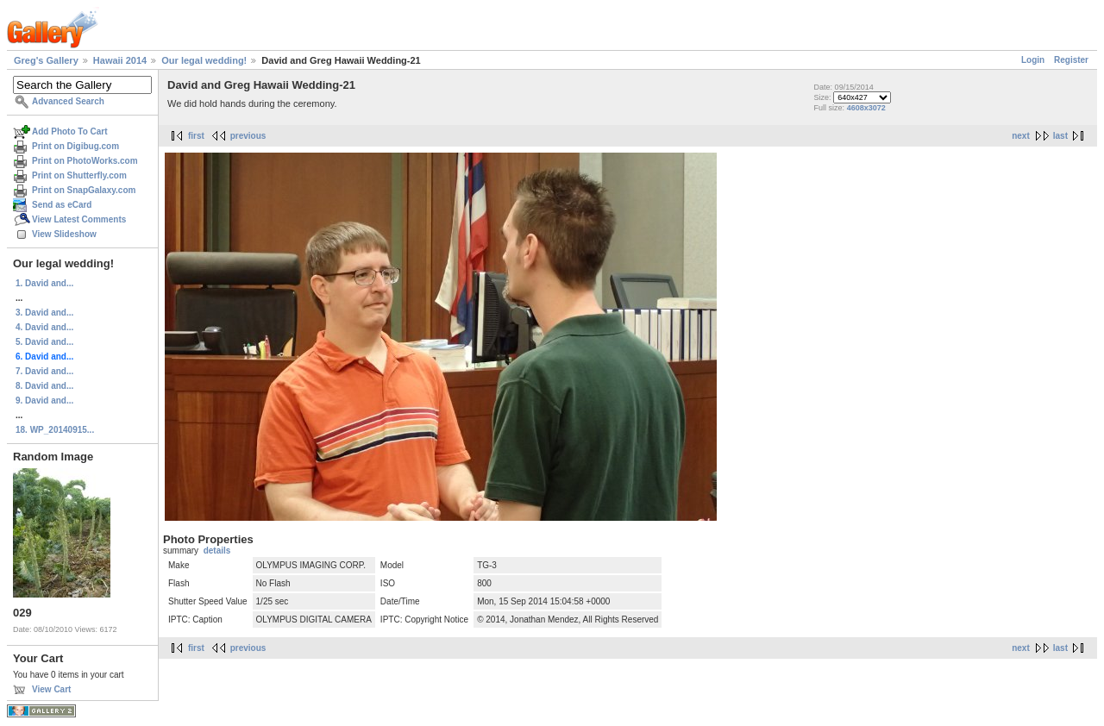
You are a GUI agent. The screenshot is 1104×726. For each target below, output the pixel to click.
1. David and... (44, 283)
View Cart (51, 689)
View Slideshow (64, 234)
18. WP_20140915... (55, 430)
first (196, 136)
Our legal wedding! (204, 60)
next (1021, 136)
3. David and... (44, 312)
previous (248, 136)
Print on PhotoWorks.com (85, 161)
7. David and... (44, 371)
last (1060, 136)
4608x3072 (866, 107)
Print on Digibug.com (75, 146)
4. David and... (44, 327)
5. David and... (44, 342)
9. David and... (44, 400)
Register (1071, 60)
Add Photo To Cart (70, 131)
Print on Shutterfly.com (79, 175)
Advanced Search (68, 101)
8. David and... (44, 386)
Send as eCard (61, 205)
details (217, 550)
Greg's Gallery (46, 60)
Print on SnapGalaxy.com (83, 190)
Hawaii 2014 (120, 60)
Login (1032, 60)
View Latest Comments (79, 219)
